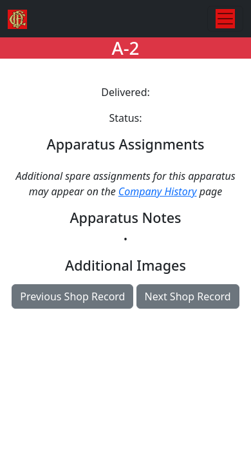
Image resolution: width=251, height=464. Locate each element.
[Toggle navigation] (225, 19)
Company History (157, 191)
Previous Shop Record (72, 296)
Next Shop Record (188, 296)
